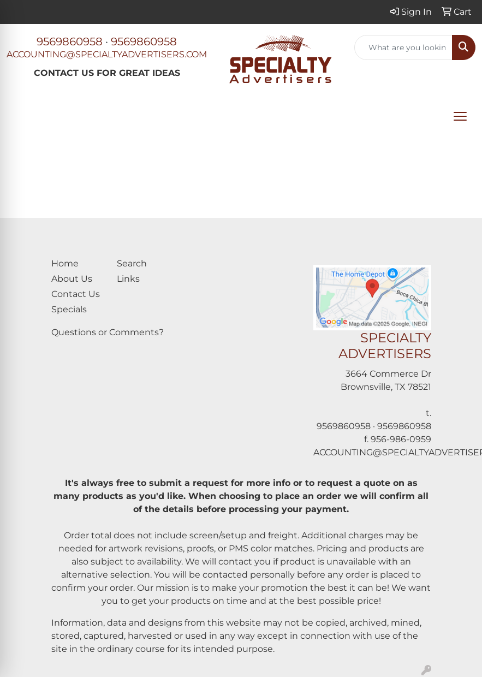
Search (132, 263)
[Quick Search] (403, 47)
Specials (69, 309)
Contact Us (75, 294)
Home (65, 263)
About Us (71, 279)
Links (128, 279)
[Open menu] (460, 116)
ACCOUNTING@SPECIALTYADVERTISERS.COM (107, 54)
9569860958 (70, 41)
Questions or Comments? (107, 332)
